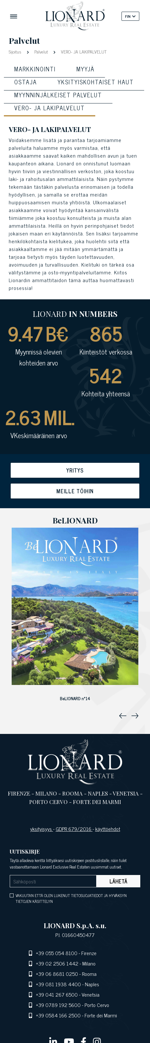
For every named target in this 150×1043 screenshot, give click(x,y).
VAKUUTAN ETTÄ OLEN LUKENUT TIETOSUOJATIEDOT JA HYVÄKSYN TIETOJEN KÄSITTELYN (71, 898)
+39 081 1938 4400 (58, 984)
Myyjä (85, 69)
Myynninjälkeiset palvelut (58, 95)
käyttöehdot (107, 828)
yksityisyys (41, 828)
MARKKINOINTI (35, 69)
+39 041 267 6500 (57, 994)
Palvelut (41, 51)
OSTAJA (25, 82)
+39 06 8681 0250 (57, 973)
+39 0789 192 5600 (58, 1005)
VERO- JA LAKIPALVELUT (83, 51)
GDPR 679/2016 (74, 828)
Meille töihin (75, 491)
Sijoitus (16, 51)
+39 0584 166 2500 (58, 1015)
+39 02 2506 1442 (57, 963)
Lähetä (118, 881)
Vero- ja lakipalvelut (49, 108)
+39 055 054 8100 (57, 953)
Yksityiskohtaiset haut (96, 82)
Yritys (75, 470)
